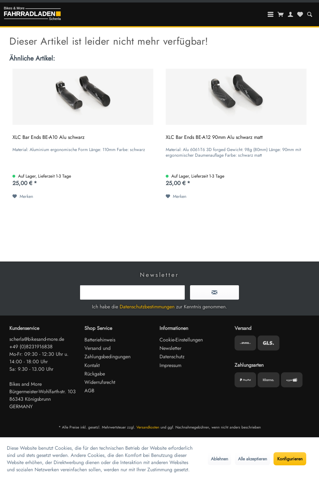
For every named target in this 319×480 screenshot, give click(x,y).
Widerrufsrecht (99, 382)
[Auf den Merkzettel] (22, 196)
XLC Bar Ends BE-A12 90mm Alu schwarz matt (214, 137)
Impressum (170, 365)
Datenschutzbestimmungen (147, 306)
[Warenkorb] (281, 14)
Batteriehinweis (99, 339)
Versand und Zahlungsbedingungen (107, 352)
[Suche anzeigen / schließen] (309, 14)
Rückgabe (94, 373)
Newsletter (170, 348)
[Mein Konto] (290, 14)
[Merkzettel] (300, 14)
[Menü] (271, 14)
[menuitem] (309, 14)
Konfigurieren (289, 459)
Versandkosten (147, 427)
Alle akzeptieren (252, 459)
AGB (89, 390)
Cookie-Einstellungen (181, 339)
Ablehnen (219, 459)
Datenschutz (172, 356)
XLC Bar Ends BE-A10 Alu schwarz (48, 137)
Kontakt (92, 365)
